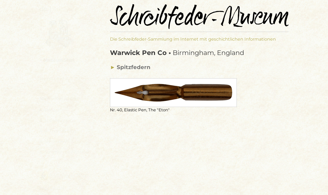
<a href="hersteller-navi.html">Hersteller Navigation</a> (66, 124)
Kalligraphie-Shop (63, 176)
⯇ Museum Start (57, 60)
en (56, 9)
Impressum (51, 188)
